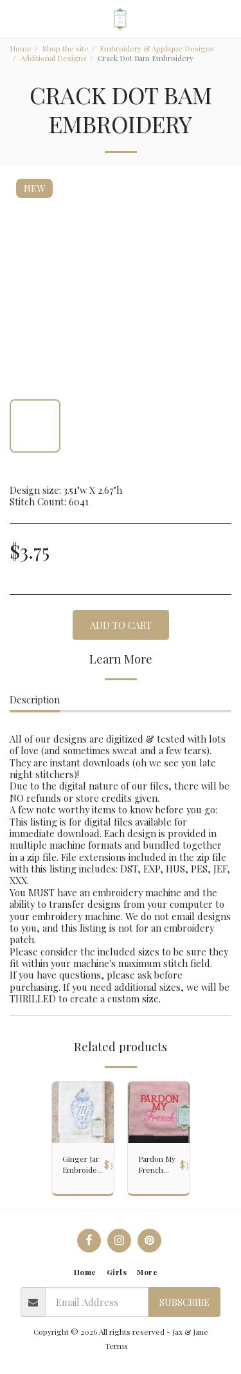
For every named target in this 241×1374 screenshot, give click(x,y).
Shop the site (65, 48)
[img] (83, 1112)
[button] (14, 18)
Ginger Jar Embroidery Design (83, 1164)
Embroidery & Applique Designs (157, 48)
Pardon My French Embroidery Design (159, 1164)
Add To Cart (121, 625)
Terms (116, 1346)
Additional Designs (54, 58)
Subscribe (184, 1302)
